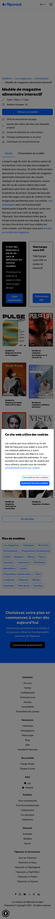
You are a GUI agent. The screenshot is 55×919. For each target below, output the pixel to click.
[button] (6, 913)
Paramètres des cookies (35, 477)
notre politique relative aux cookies (22, 468)
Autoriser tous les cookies (34, 483)
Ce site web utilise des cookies (27, 437)
